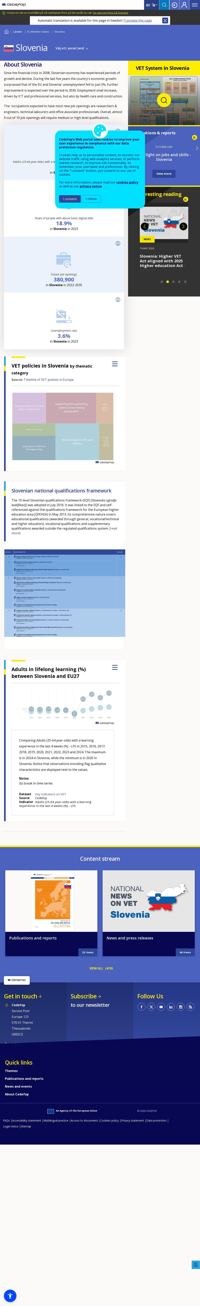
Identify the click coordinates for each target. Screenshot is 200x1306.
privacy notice (91, 186)
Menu (195, 4)
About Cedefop (17, 1094)
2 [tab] (168, 282)
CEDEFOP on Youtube (161, 1007)
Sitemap (26, 1126)
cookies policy (127, 182)
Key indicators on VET (50, 794)
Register (184, 5)
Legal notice (10, 1126)
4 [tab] (179, 282)
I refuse (91, 198)
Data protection (156, 1120)
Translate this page (137, 20)
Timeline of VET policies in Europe (49, 379)
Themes (11, 1071)
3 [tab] (174, 282)
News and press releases (130, 938)
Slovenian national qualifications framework (61, 490)
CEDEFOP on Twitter (151, 1007)
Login (174, 5)
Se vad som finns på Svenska (110, 12)
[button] (10, 1296)
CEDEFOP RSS (190, 1007)
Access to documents (84, 1120)
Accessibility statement (26, 1120)
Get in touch (20, 996)
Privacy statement (132, 1120)
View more (163, 173)
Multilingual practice (55, 1120)
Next (183, 226)
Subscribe (84, 996)
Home (6, 31)
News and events (18, 1086)
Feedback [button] (196, 1265)
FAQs (6, 1120)
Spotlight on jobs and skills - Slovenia (164, 157)
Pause (194, 137)
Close (165, 20)
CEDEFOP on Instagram (181, 1007)
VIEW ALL (96, 968)
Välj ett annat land (70, 48)
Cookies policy (109, 1120)
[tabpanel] (164, 235)
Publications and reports (33, 938)
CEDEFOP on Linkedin (171, 1007)
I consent (70, 199)
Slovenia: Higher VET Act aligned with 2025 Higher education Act (161, 261)
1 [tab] (162, 282)
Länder (17, 31)
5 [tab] (185, 282)
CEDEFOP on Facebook (141, 1007)
